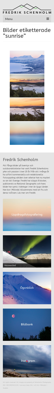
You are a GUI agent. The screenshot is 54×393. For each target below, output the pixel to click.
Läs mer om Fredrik (27, 193)
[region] (27, 251)
